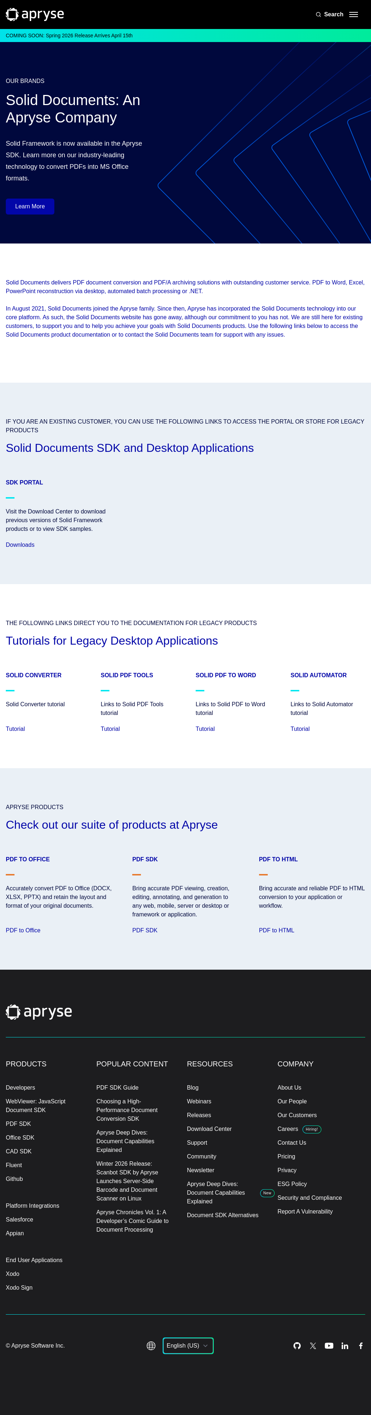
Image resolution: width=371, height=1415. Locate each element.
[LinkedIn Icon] (345, 1345)
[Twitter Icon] (313, 1345)
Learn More (30, 206)
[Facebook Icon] (361, 1345)
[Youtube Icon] (329, 1345)
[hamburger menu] (353, 14)
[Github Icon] (297, 1345)
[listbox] (188, 1345)
